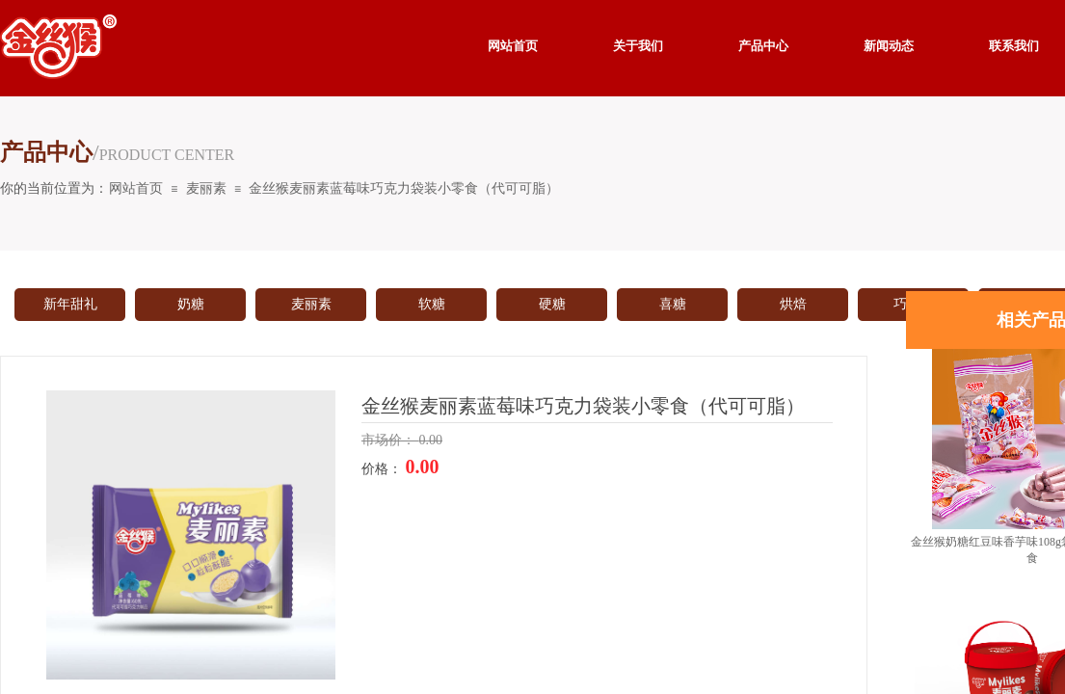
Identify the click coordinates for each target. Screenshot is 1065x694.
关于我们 (638, 46)
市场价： (390, 440)
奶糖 (190, 304)
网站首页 (136, 188)
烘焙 (793, 304)
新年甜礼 (70, 304)
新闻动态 (889, 46)
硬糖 (552, 304)
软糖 (431, 304)
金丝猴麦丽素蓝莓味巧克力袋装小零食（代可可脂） (404, 188)
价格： (383, 469)
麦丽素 (206, 188)
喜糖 (672, 304)
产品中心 (763, 46)
